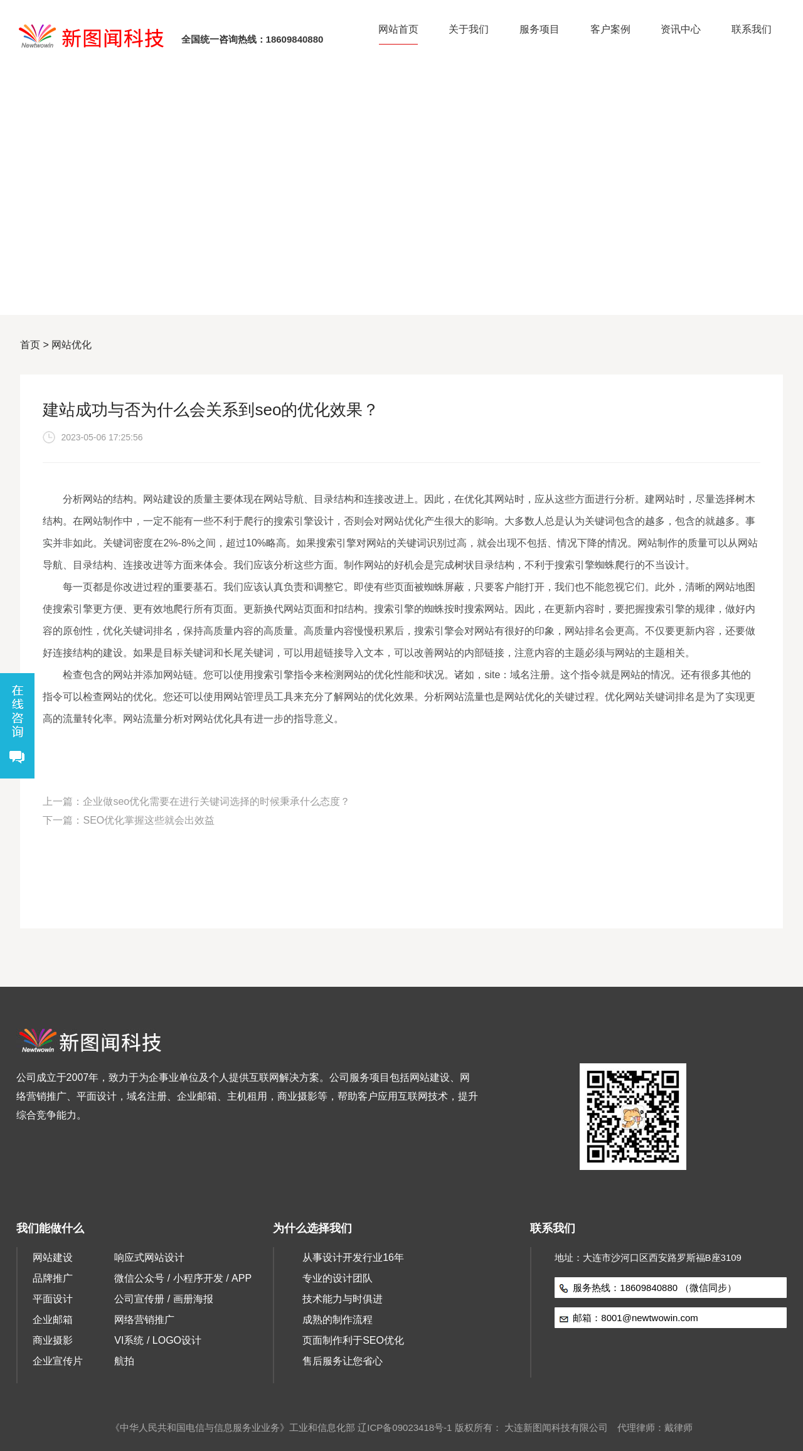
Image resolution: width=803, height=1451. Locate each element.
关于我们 (469, 29)
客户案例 (610, 29)
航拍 (124, 1361)
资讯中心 (681, 29)
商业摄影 (53, 1340)
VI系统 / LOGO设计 (157, 1340)
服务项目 (539, 29)
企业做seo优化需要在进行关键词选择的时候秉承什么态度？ (216, 801)
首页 (30, 344)
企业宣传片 (58, 1361)
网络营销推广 (144, 1319)
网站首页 (398, 29)
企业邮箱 (53, 1319)
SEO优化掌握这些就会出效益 (149, 820)
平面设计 (53, 1299)
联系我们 (751, 29)
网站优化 (71, 344)
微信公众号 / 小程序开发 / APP (183, 1278)
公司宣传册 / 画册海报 (163, 1299)
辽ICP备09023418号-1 (405, 1427)
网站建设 (53, 1257)
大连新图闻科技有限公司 (556, 1427)
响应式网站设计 (149, 1257)
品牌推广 (53, 1278)
